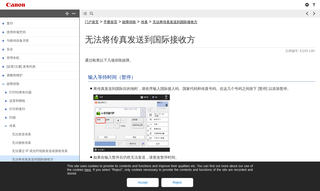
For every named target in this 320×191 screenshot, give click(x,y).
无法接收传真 (21, 143)
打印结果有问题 (20, 92)
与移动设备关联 (18, 40)
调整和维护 (15, 75)
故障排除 (13, 84)
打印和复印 (17, 109)
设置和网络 (17, 101)
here (87, 170)
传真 (12, 126)
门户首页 (92, 22)
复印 (10, 23)
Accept (143, 182)
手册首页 (110, 22)
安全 (10, 49)
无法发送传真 (21, 134)
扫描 (12, 117)
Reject (177, 182)
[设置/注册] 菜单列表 (21, 66)
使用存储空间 (16, 32)
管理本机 (13, 58)
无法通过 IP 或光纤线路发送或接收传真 (40, 151)
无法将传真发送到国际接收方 (32, 159)
